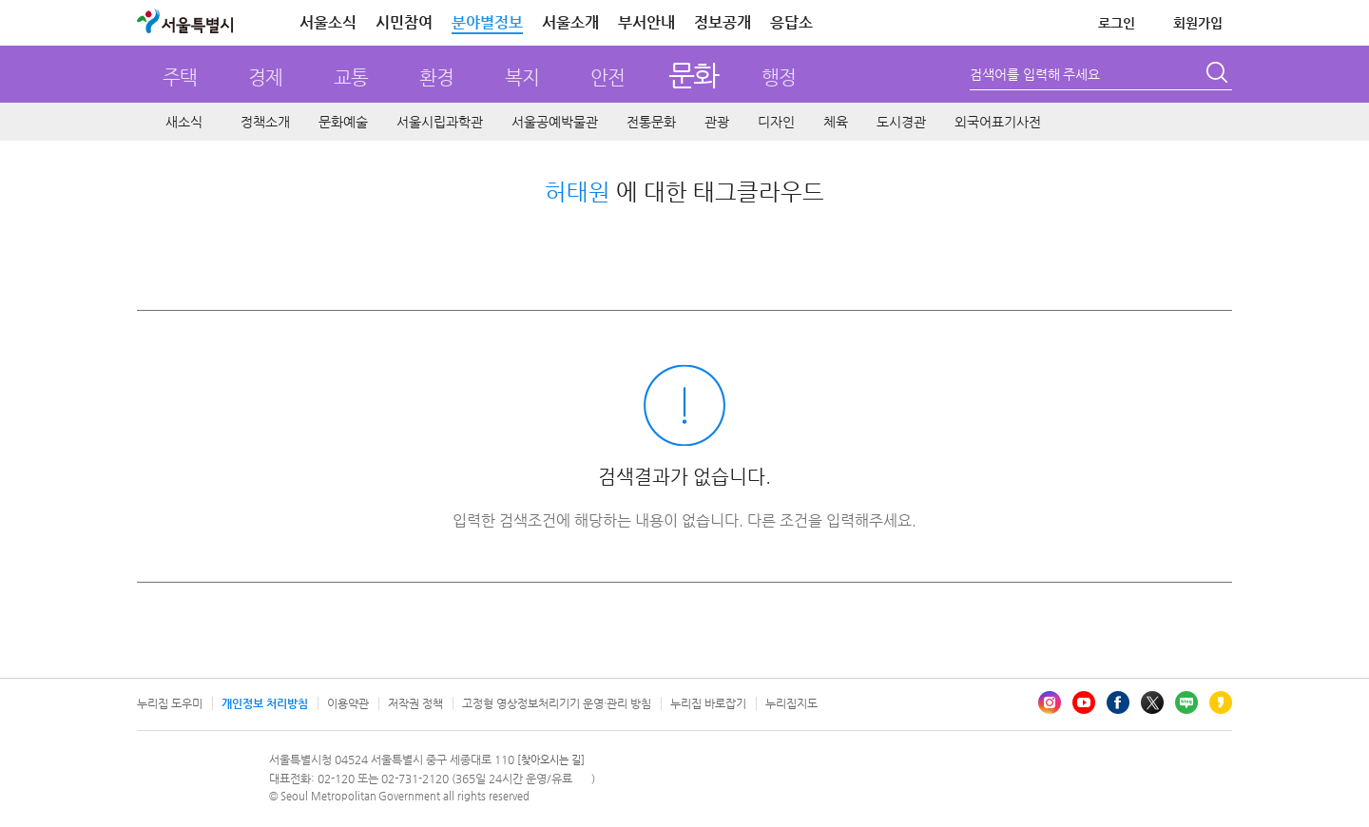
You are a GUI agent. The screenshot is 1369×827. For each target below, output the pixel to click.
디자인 (776, 121)
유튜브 (1083, 702)
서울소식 (328, 22)
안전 (607, 77)
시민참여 (404, 22)
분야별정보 (487, 22)
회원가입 (1198, 22)
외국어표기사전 (997, 121)
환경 (436, 77)
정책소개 (265, 121)
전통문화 (651, 121)
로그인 (1116, 22)
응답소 (791, 22)
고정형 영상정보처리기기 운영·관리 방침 (556, 703)
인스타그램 (1049, 702)
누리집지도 (791, 703)
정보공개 (722, 22)
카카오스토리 (1220, 702)
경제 (265, 77)
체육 (835, 121)
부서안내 (646, 22)
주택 (180, 77)
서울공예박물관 (554, 121)
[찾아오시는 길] (551, 760)
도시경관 (901, 121)
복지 (522, 77)
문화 (693, 74)
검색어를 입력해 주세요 (1035, 74)
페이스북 (1118, 702)
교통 (351, 77)
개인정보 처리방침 (265, 703)
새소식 (183, 121)
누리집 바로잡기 (708, 703)
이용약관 (348, 703)
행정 (779, 77)
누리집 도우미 (169, 703)
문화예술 (343, 121)
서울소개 (570, 22)
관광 (716, 121)
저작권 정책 (415, 703)
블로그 (1186, 702)
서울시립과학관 (439, 121)
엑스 (1152, 702)
